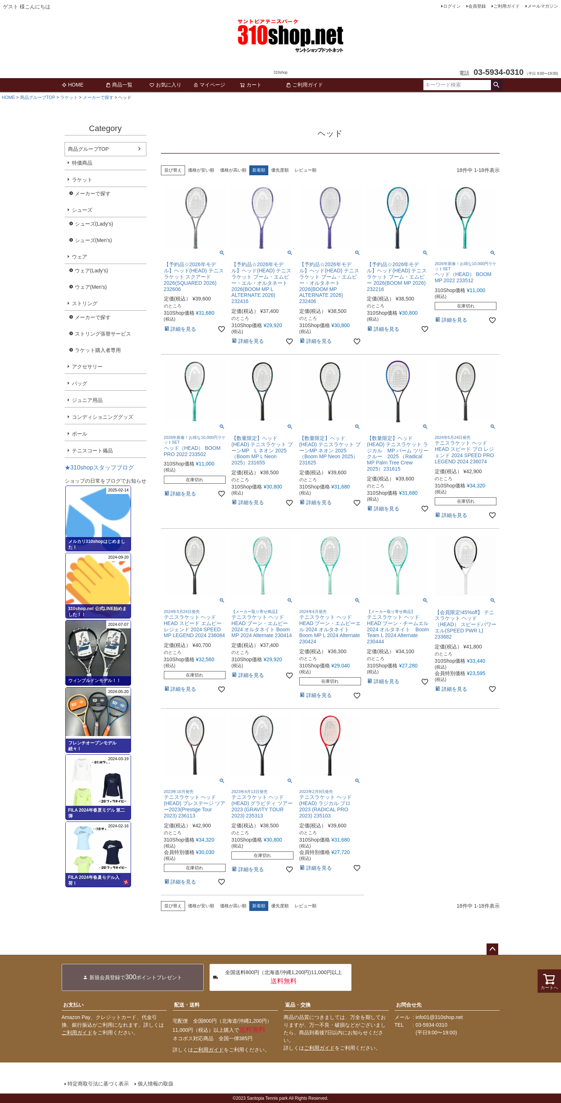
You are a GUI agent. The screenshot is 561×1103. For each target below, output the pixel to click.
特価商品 (82, 163)
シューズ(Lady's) (94, 224)
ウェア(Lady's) (91, 270)
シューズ (82, 210)
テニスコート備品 (92, 450)
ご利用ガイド (506, 6)
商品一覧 (118, 85)
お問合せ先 (409, 1005)
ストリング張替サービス (103, 334)
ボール (79, 434)
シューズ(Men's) (93, 240)
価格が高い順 (233, 170)
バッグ (79, 383)
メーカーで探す (98, 97)
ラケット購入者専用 (98, 350)
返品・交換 (298, 1005)
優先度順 (280, 170)
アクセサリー (87, 366)
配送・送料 (187, 1005)
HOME (73, 85)
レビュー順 (305, 170)
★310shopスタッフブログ (99, 467)
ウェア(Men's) (91, 287)
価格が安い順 (201, 170)
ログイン (452, 6)
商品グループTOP (37, 97)
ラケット (69, 97)
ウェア (79, 257)
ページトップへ (492, 949)
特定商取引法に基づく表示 (98, 1084)
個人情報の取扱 (155, 1084)
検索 (496, 85)
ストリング (84, 303)
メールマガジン (542, 6)
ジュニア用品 (87, 400)
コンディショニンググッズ (102, 417)
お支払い (73, 1005)
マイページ (209, 85)
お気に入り (165, 85)
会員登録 (477, 6)
